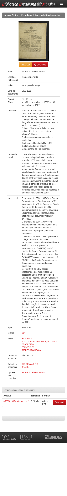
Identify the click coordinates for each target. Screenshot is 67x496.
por (23, 333)
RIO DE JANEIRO (30, 364)
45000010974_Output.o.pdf (16, 401)
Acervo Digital (11, 15)
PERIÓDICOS (28, 347)
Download (40, 64)
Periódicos (26, 15)
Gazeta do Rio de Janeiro (47, 15)
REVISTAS (27, 338)
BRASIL (25, 367)
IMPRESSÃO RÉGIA (31, 350)
